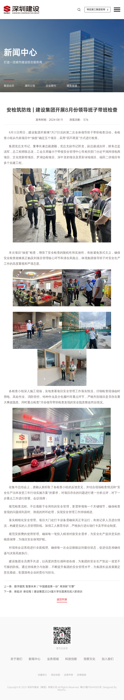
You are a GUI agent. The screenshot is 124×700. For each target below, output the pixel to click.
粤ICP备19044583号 (91, 687)
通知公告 (30, 85)
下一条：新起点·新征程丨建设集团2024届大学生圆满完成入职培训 (43, 591)
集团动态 (9, 85)
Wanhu (61, 689)
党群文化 (89, 659)
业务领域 (53, 659)
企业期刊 (51, 85)
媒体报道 (72, 85)
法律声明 (68, 674)
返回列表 (62, 599)
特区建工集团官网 (96, 9)
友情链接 (81, 674)
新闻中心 (34, 659)
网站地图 (55, 674)
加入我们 (108, 659)
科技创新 (71, 659)
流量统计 (42, 674)
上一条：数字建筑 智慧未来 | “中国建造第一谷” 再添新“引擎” (39, 586)
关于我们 (16, 659)
